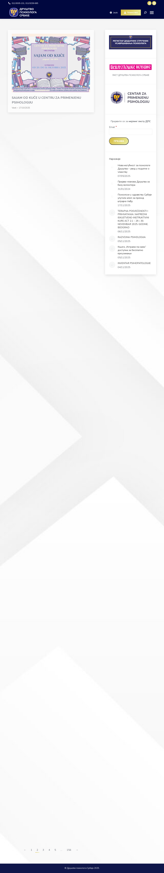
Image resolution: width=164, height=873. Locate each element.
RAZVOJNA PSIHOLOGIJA (132, 237)
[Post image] (112, 167)
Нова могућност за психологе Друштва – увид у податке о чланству (134, 169)
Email (113, 127)
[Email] (130, 132)
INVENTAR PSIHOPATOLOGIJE (134, 263)
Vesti (14, 107)
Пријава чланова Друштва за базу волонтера (134, 183)
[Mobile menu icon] (153, 13)
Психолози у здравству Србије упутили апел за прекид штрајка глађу (135, 198)
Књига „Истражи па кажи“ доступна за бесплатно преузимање (132, 250)
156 (69, 850)
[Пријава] (119, 141)
